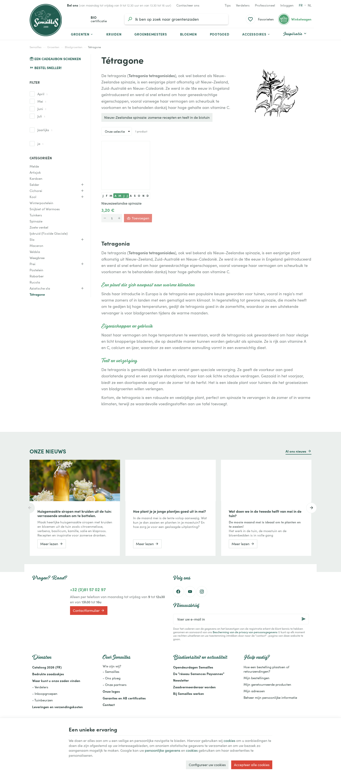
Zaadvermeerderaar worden (194, 687)
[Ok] (303, 619)
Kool (33, 197)
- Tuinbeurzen (42, 700)
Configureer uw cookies (207, 764)
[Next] (311, 508)
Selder (34, 184)
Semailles (36, 47)
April (42, 94)
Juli (41, 116)
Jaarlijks (44, 130)
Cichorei (36, 190)
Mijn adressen (254, 691)
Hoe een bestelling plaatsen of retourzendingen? (266, 669)
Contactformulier (89, 610)
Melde (34, 166)
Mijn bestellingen (256, 678)
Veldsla (35, 251)
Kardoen (36, 178)
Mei (41, 101)
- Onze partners (115, 684)
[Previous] (29, 508)
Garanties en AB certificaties (124, 698)
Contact (109, 704)
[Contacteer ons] (188, 5)
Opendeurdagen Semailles (193, 667)
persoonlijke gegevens (162, 750)
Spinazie (36, 221)
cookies (229, 740)
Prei (32, 264)
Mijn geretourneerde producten (267, 684)
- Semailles (111, 671)
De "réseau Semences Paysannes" (198, 673)
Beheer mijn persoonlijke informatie (270, 697)
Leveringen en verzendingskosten (57, 706)
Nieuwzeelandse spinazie (121, 203)
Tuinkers (36, 215)
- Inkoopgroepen (44, 693)
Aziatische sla (40, 288)
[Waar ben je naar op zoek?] (176, 19)
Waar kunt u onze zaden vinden (56, 680)
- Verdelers (40, 687)
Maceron (36, 245)
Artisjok (35, 172)
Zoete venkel (39, 227)
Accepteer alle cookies (251, 764)
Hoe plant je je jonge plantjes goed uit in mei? (169, 511)
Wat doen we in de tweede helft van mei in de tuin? (265, 513)
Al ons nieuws (296, 451)
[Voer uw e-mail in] (241, 619)
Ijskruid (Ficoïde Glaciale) (49, 233)
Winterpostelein (41, 203)
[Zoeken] (130, 19)
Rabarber (37, 276)
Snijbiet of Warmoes (45, 209)
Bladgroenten (73, 47)
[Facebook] (178, 591)
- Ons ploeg (111, 678)
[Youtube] (190, 591)
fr (301, 5)
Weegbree (37, 258)
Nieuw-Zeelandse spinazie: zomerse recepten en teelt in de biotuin (157, 117)
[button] (256, 34)
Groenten (53, 47)
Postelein (36, 270)
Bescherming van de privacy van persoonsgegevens (245, 632)
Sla (32, 239)
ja (40, 143)
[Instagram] (202, 591)
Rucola (35, 282)
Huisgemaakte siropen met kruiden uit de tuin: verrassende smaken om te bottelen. (74, 513)
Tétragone (37, 294)
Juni (41, 109)
